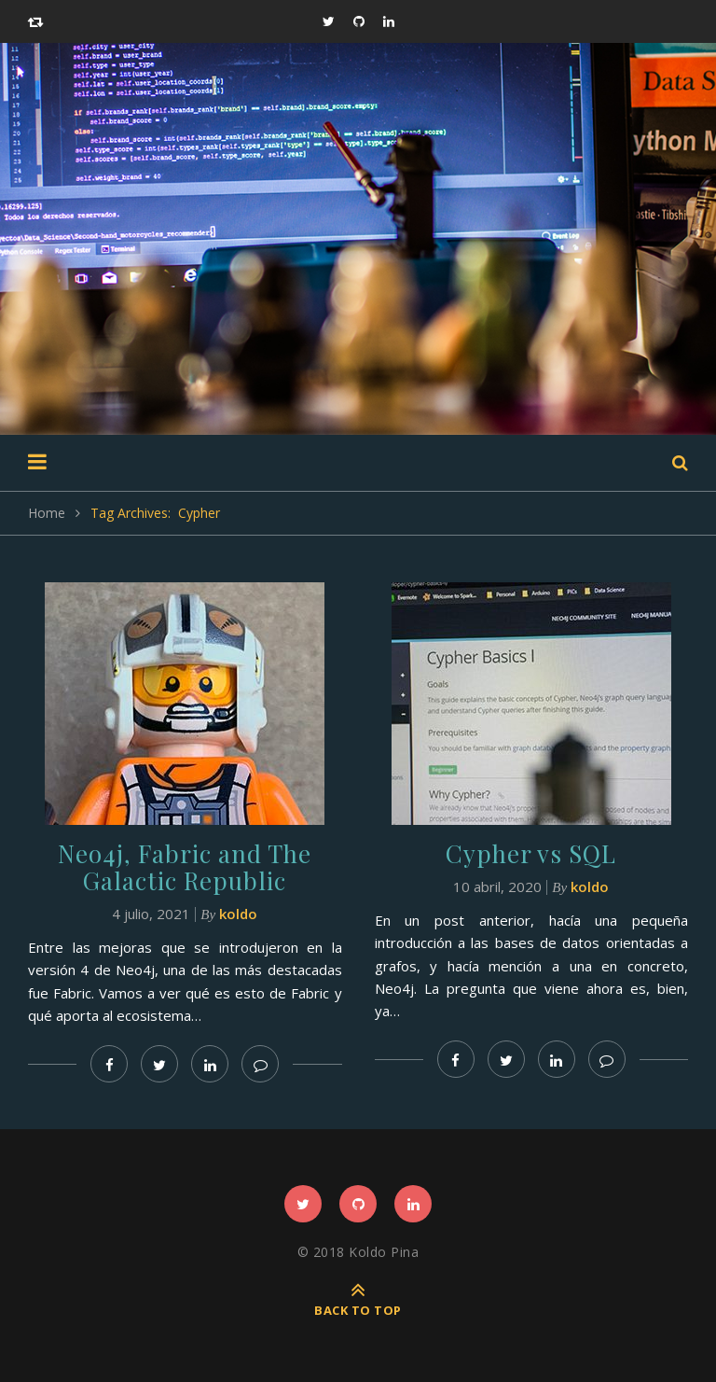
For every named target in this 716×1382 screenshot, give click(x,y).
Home (46, 513)
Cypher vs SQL (531, 853)
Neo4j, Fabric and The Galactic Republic (184, 867)
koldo (238, 913)
